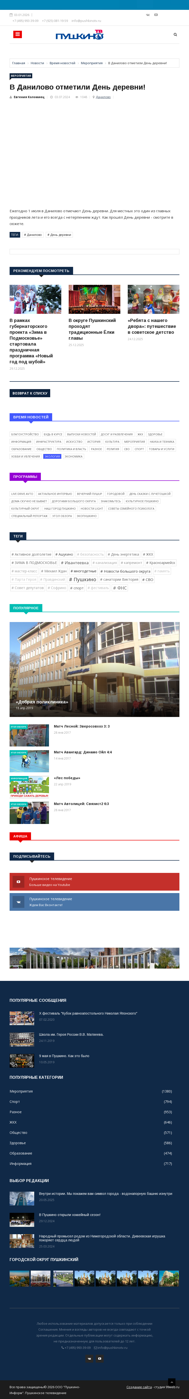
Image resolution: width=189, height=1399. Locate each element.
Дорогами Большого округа (74, 501)
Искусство (74, 441)
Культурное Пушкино (142, 501)
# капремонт (131, 562)
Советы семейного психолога (131, 508)
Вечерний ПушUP (89, 494)
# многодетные (83, 571)
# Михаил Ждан (54, 571)
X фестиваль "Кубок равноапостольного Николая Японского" (88, 1013)
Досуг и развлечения (117, 434)
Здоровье (155, 434)
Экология (52, 456)
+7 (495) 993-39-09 (25, 20)
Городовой (116, 494)
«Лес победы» (67, 778)
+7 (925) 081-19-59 (55, 20)
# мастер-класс (24, 571)
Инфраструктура (48, 441)
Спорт (139, 449)
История (93, 441)
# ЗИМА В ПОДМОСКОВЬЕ (34, 562)
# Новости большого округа (125, 571)
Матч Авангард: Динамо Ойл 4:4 (83, 752)
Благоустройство (25, 434)
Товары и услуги (161, 449)
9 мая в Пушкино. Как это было (64, 1056)
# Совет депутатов (28, 587)
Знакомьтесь (111, 501)
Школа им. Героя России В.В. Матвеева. (71, 1034)
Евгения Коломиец (29, 97)
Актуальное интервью (55, 494)
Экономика (73, 456)
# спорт (77, 587)
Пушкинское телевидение (94, 882)
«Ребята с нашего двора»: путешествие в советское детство (152, 326)
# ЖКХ (148, 554)
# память (162, 571)
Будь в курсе (53, 434)
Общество (44, 449)
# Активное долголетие (31, 554)
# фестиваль (98, 587)
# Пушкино (82, 579)
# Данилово (33, 235)
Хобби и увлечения (25, 456)
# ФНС (120, 588)
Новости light (92, 508)
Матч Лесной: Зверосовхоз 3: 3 (82, 726)
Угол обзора (62, 516)
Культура (112, 441)
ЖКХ (140, 434)
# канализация (105, 562)
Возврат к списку (30, 393)
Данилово (103, 97)
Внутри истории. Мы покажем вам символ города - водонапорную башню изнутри (105, 1194)
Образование (21, 449)
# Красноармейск (160, 562)
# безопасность (90, 554)
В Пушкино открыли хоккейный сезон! (69, 1215)
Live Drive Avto (22, 494)
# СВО (147, 579)
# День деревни (59, 235)
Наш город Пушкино (60, 508)
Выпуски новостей (81, 434)
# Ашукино (64, 554)
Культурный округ (25, 508)
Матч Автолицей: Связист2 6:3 (81, 804)
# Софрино (57, 587)
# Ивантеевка (75, 562)
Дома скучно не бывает (29, 501)
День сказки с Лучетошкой (150, 494)
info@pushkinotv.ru (86, 20)
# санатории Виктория (119, 579)
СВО (127, 449)
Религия (113, 449)
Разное (96, 449)
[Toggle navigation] (17, 34)
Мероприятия (21, 75)
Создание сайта (139, 1386)
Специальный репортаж (29, 516)
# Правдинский (52, 579)
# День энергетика (123, 554)
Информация (21, 441)
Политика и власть (71, 449)
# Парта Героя (24, 579)
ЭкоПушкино (87, 516)
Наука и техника (162, 441)
